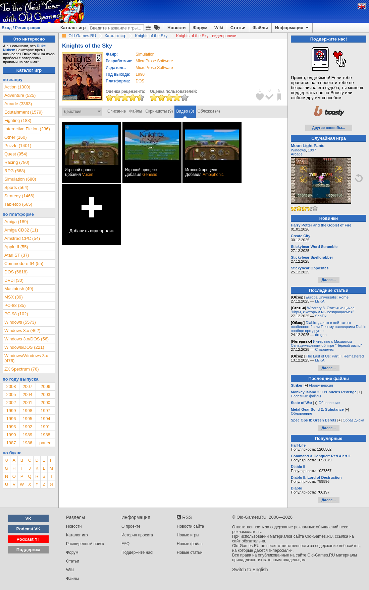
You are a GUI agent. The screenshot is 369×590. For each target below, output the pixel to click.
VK (28, 518)
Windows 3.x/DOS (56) (26, 338)
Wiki (218, 27)
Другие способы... (328, 128)
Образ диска (353, 420)
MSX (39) (13, 297)
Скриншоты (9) (159, 111)
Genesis (149, 174)
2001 (27, 402)
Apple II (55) (16, 246)
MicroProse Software (154, 61)
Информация (292, 27)
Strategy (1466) (19, 195)
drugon (320, 335)
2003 (45, 394)
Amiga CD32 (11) (21, 230)
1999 (11, 410)
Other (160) (15, 137)
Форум (200, 27)
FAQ (125, 543)
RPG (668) (14, 170)
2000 (45, 402)
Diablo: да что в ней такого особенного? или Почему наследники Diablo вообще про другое (328, 327)
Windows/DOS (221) (24, 347)
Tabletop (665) (18, 204)
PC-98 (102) (16, 313)
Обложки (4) (209, 111)
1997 (45, 410)
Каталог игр (73, 27)
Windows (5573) (20, 322)
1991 (45, 426)
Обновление (329, 403)
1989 (27, 434)
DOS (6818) (16, 271)
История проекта (137, 535)
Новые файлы (190, 543)
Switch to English (250, 569)
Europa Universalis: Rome (327, 297)
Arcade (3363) (18, 103)
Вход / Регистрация (21, 27)
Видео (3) (185, 111)
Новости (176, 27)
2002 (11, 402)
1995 (27, 418)
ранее (45, 442)
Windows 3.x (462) (22, 330)
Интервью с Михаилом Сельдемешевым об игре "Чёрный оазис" (326, 343)
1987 (11, 442)
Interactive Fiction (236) (27, 128)
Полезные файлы (306, 396)
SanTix (320, 316)
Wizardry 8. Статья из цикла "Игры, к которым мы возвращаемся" (323, 310)
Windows (298, 150)
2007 (27, 386)
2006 (45, 386)
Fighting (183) (17, 120)
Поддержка (28, 549)
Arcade (297, 154)
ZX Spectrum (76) (21, 369)
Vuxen (88, 174)
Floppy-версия (321, 385)
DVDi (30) (13, 280)
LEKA (319, 301)
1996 (11, 418)
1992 (27, 426)
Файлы (260, 27)
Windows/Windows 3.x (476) (26, 358)
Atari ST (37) (16, 255)
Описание (116, 111)
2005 (11, 394)
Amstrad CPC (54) (22, 238)
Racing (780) (16, 162)
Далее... (328, 280)
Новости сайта (190, 526)
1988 (45, 434)
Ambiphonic (213, 174)
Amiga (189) (16, 221)
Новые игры (188, 535)
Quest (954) (16, 153)
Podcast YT (28, 539)
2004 (27, 394)
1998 (27, 410)
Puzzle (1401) (17, 145)
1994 (45, 418)
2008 (11, 386)
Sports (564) (16, 187)
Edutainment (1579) (23, 112)
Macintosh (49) (18, 288)
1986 (27, 442)
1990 (140, 74)
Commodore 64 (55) (23, 263)
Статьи (238, 27)
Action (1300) (17, 86)
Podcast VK (28, 528)
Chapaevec (324, 349)
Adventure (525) (20, 95)
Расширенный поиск (85, 543)
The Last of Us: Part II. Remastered (335, 356)
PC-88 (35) (15, 305)
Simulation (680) (20, 179)
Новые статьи (190, 552)
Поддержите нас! (137, 552)
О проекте (131, 526)
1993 (11, 426)
